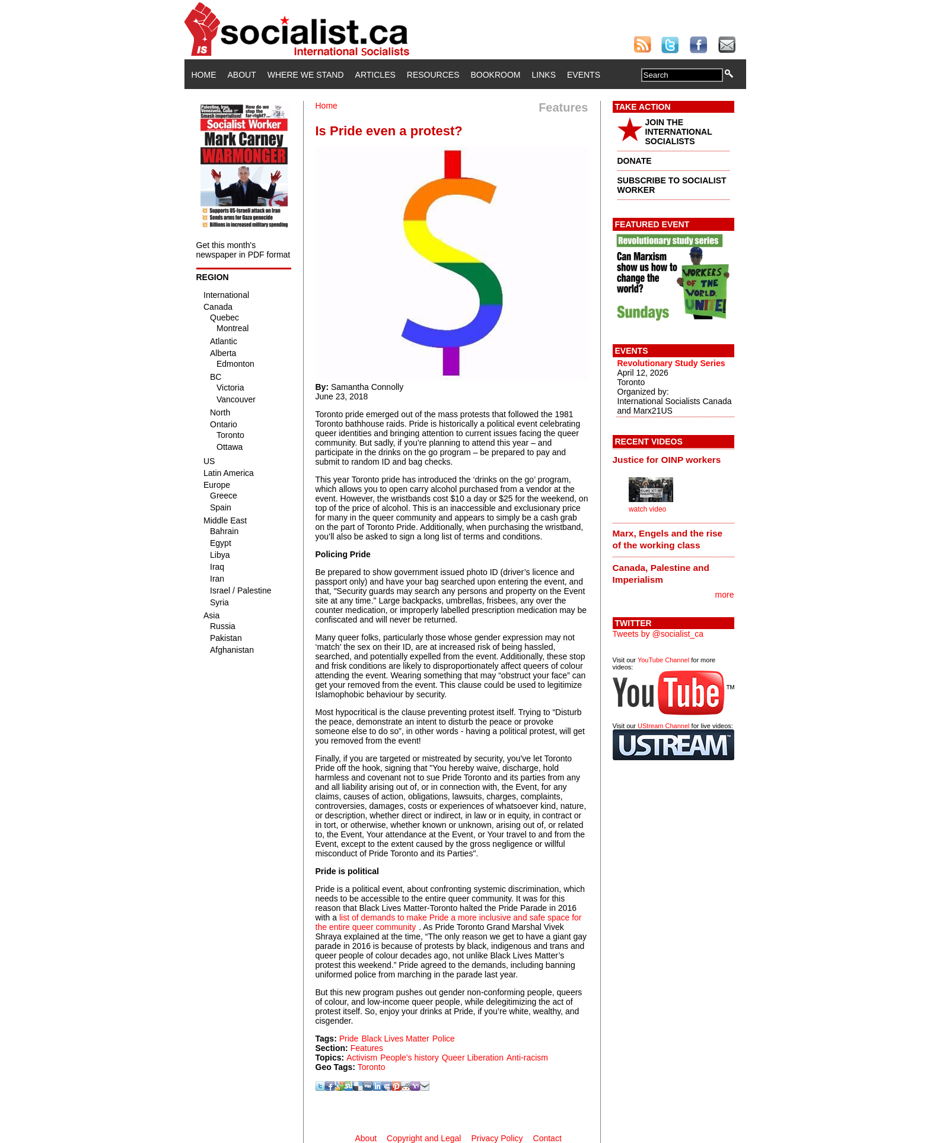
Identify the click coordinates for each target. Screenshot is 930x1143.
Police (443, 1038)
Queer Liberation (473, 1057)
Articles (375, 75)
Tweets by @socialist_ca (658, 634)
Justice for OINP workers (667, 460)
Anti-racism (527, 1057)
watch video (647, 509)
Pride (349, 1038)
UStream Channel (663, 725)
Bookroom (496, 75)
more (724, 594)
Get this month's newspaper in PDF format (243, 249)
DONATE (634, 161)
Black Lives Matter (395, 1038)
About (242, 75)
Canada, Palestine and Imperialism (661, 574)
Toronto (372, 1067)
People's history (409, 1057)
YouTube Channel (663, 659)
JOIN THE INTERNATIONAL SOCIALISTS (678, 132)
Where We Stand (305, 75)
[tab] (673, 459)
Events (583, 75)
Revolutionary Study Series (671, 363)
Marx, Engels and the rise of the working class (668, 539)
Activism (361, 1057)
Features (367, 1048)
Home (204, 75)
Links (544, 75)
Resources (433, 75)
